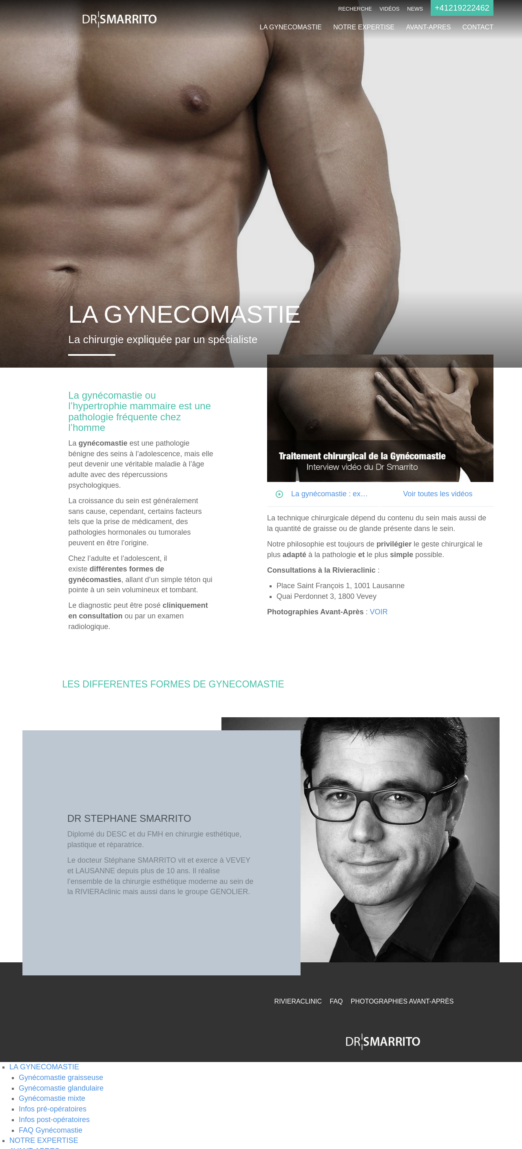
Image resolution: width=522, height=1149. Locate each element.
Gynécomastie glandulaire (61, 1088)
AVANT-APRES (428, 27)
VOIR (379, 612)
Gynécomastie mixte (52, 1098)
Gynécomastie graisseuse (61, 1077)
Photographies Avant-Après (402, 1001)
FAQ (336, 1001)
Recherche (355, 9)
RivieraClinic (298, 1001)
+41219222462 (462, 7)
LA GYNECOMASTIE (291, 27)
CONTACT (477, 27)
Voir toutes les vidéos (437, 494)
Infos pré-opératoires (52, 1109)
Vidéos (390, 9)
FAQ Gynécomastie (50, 1130)
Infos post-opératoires (54, 1120)
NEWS (415, 9)
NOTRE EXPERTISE (363, 27)
